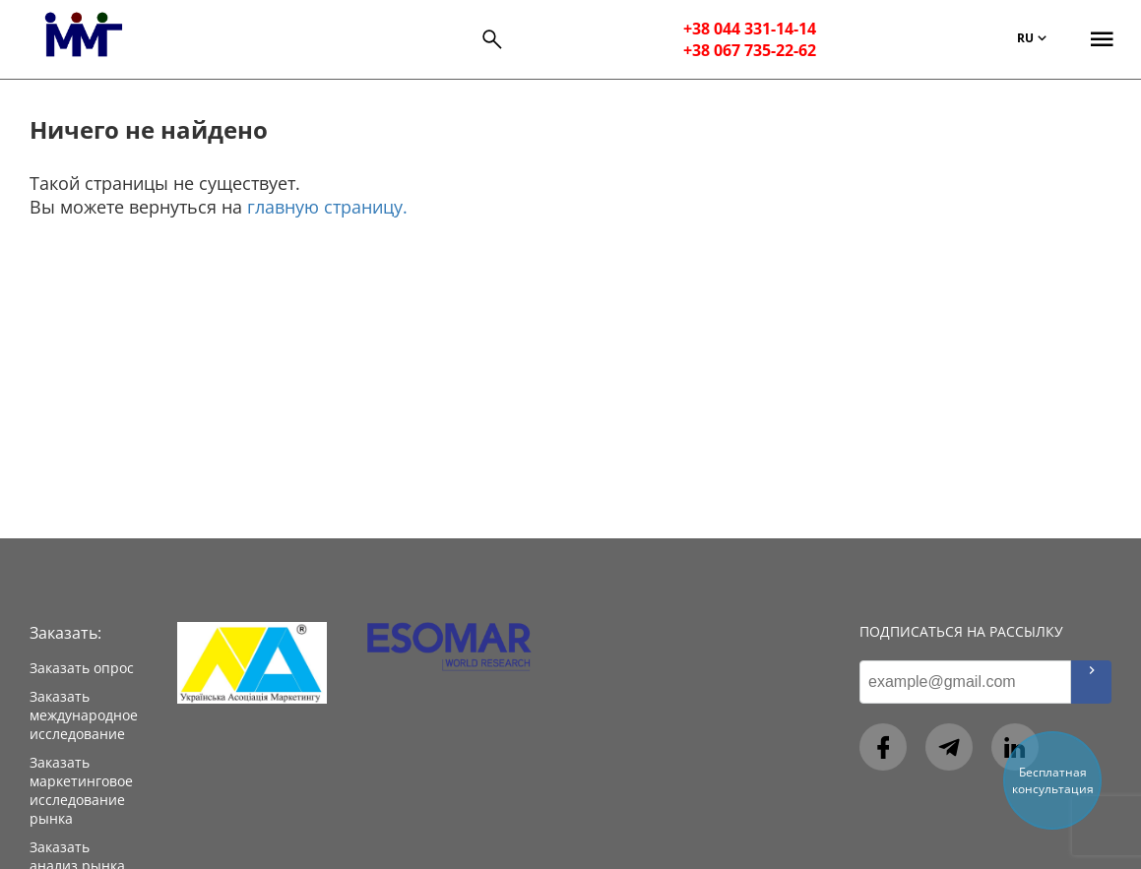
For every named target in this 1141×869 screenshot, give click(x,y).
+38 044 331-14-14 (749, 28)
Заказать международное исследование (84, 715)
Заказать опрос (82, 667)
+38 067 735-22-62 (749, 50)
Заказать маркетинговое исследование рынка (81, 790)
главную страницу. (327, 206)
